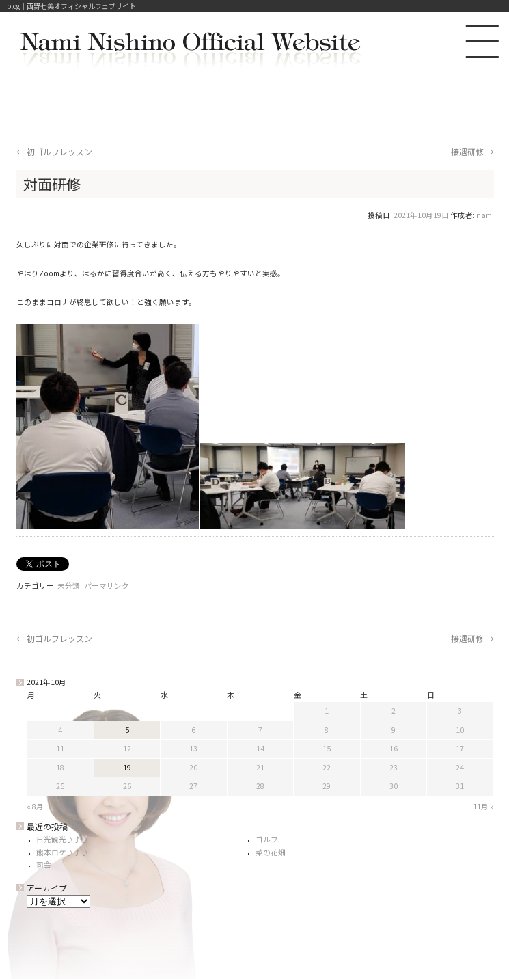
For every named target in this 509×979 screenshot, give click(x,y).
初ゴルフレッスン (54, 151)
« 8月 (35, 806)
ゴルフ (267, 839)
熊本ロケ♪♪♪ (62, 852)
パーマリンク (106, 585)
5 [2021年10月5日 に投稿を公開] (127, 730)
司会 (43, 864)
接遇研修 (472, 151)
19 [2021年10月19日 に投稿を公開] (127, 767)
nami (485, 215)
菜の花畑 (271, 852)
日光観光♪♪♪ (62, 839)
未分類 (68, 585)
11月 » (483, 806)
